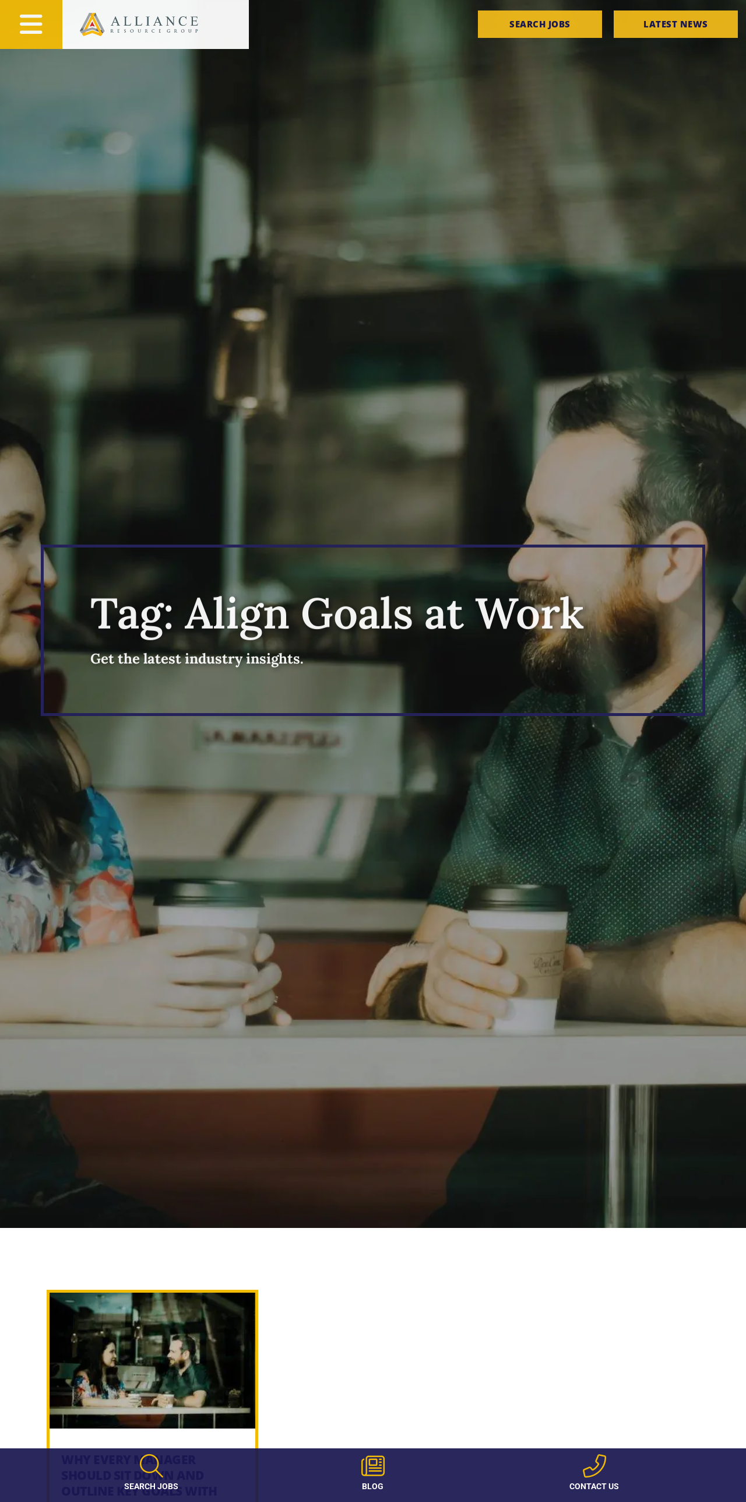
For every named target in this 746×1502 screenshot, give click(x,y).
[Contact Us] (594, 1466)
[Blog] (373, 1466)
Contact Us (594, 1486)
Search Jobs (151, 1486)
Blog (372, 1486)
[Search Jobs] (151, 1466)
